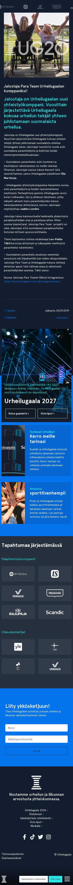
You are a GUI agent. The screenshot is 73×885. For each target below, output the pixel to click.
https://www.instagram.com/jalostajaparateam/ (32, 281)
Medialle (35, 825)
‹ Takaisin (9, 310)
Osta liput (55, 879)
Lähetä (36, 751)
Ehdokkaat (35, 814)
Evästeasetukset (11, 858)
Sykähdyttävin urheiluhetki (33, 879)
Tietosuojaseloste (13, 853)
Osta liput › (47, 413)
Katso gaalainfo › (19, 413)
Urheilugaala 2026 (35, 810)
